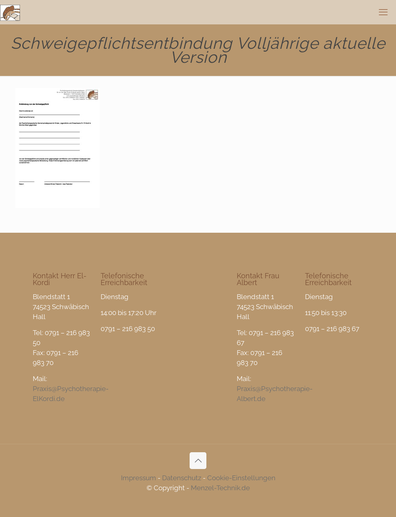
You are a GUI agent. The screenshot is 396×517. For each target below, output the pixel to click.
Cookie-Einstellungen (241, 478)
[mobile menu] (383, 12)
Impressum (138, 478)
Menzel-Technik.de (220, 488)
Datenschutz (181, 478)
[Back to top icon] (198, 460)
